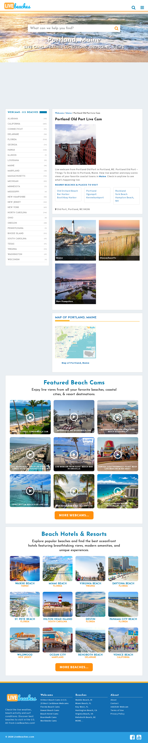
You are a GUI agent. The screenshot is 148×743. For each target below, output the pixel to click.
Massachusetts (27, 176)
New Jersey (27, 202)
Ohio (27, 218)
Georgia (27, 145)
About (114, 700)
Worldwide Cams (48, 720)
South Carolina (27, 239)
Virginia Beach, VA (84, 713)
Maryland (27, 171)
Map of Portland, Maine (75, 363)
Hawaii (27, 150)
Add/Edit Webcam (119, 706)
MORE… (79, 720)
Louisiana (27, 160)
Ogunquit (91, 194)
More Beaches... (74, 667)
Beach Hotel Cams (49, 713)
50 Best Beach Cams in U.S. (53, 700)
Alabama (27, 119)
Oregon (27, 223)
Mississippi (27, 192)
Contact (115, 703)
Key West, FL (81, 706)
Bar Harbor (63, 194)
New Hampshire (27, 197)
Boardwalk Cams (48, 717)
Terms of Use (117, 710)
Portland (91, 190)
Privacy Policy (118, 713)
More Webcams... (74, 515)
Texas (27, 244)
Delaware (27, 134)
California (27, 124)
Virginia (27, 249)
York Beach (121, 194)
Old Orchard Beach (67, 190)
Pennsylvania (27, 228)
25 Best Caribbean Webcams (54, 703)
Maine (27, 166)
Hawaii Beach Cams (49, 710)
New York (27, 207)
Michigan (27, 181)
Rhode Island (27, 233)
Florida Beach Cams (50, 706)
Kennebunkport (95, 197)
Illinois (27, 155)
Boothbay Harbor (67, 197)
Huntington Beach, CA (86, 710)
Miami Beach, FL (83, 703)
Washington (27, 254)
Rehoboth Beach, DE (85, 717)
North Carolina (27, 213)
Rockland (120, 190)
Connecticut (27, 129)
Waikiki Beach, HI (83, 700)
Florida (27, 140)
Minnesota (27, 187)
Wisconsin (27, 260)
